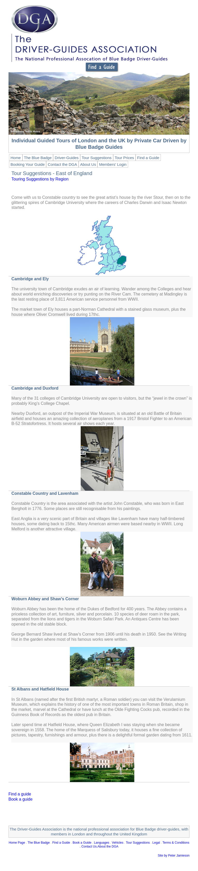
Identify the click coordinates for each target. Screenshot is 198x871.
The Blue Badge (39, 842)
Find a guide (20, 794)
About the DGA (107, 846)
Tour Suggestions (138, 842)
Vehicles (117, 842)
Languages (101, 842)
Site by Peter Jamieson (173, 855)
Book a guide (20, 799)
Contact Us (89, 846)
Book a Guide (82, 842)
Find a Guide (61, 842)
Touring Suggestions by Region (39, 179)
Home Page (17, 842)
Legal (156, 842)
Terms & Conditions (175, 842)
